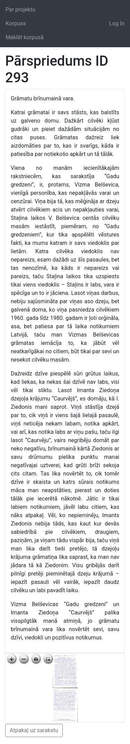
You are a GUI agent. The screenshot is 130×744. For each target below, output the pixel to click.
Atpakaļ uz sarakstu (34, 730)
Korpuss (16, 23)
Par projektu (20, 9)
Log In (116, 23)
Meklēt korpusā (25, 37)
